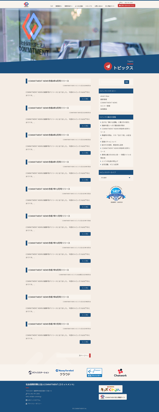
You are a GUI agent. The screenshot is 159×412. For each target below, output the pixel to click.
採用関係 (103, 109)
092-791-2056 (129, 3)
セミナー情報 (105, 106)
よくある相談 (79, 6)
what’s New (104, 96)
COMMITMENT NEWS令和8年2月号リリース (48, 135)
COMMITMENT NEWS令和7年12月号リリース (49, 189)
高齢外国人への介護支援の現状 (113, 125)
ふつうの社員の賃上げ (110, 161)
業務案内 (58, 6)
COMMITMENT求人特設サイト (112, 397)
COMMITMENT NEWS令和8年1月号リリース (48, 162)
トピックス (88, 6)
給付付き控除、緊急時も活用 (112, 145)
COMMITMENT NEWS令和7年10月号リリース (49, 243)
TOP (51, 6)
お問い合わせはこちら (126, 5)
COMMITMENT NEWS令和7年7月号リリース (48, 324)
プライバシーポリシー (34, 404)
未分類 (79, 275)
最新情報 (103, 99)
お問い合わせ (99, 6)
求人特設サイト (109, 6)
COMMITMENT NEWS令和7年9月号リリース (48, 270)
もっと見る (85, 99)
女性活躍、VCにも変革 (110, 164)
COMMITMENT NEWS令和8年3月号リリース (48, 108)
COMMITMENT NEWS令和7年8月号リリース (48, 297)
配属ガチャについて (109, 142)
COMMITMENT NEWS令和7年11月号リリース (49, 216)
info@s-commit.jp (35, 396)
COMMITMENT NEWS (69, 86)
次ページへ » (83, 355)
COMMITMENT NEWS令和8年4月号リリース (48, 81)
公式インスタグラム (34, 400)
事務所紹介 (68, 6)
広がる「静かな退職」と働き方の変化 (115, 122)
